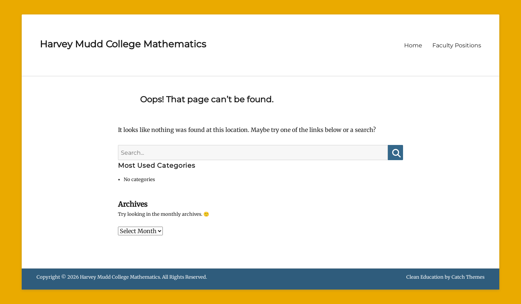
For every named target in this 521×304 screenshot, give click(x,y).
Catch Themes (468, 277)
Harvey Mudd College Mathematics (123, 44)
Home (413, 45)
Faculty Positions (456, 45)
